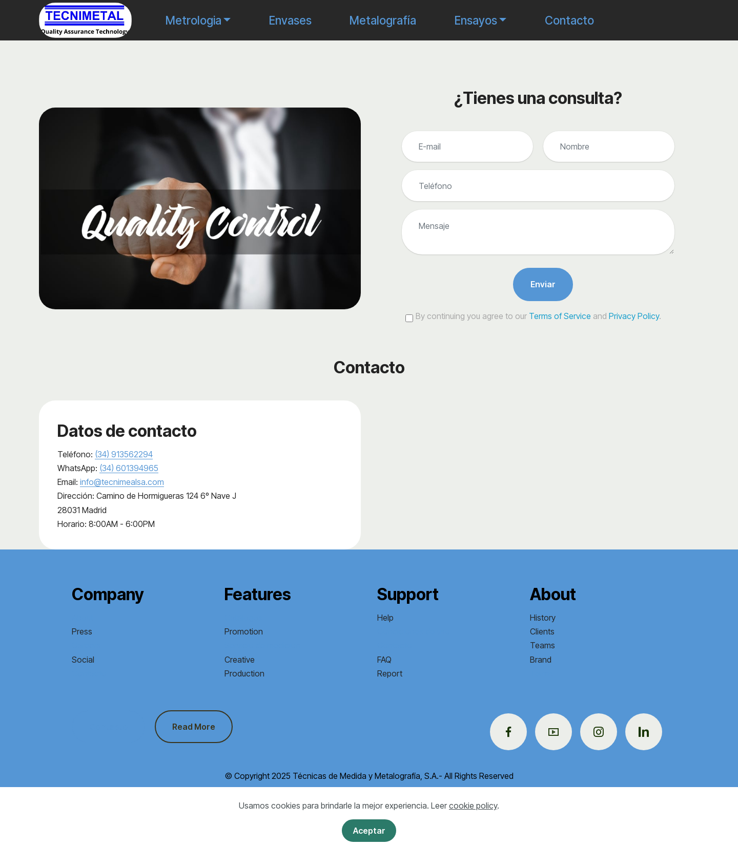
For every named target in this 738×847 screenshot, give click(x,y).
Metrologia (193, 20)
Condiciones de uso (413, 631)
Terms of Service (560, 316)
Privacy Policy (634, 316)
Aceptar (369, 830)
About (82, 617)
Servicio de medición (262, 645)
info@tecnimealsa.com (122, 482)
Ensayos (476, 20)
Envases (290, 20)
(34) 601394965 (128, 468)
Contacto (569, 20)
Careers (86, 645)
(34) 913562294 (124, 454)
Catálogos (243, 617)
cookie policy (473, 805)
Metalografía (383, 20)
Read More (193, 727)
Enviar (543, 284)
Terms (541, 673)
